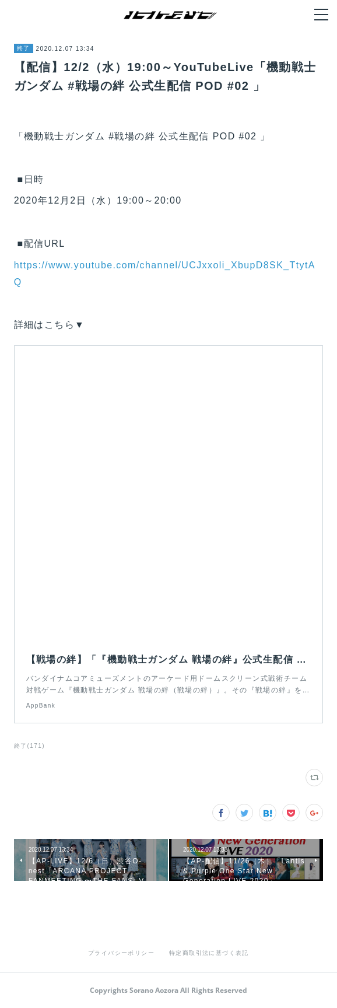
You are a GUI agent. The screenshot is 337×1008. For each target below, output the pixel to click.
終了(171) (29, 746)
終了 (23, 48)
